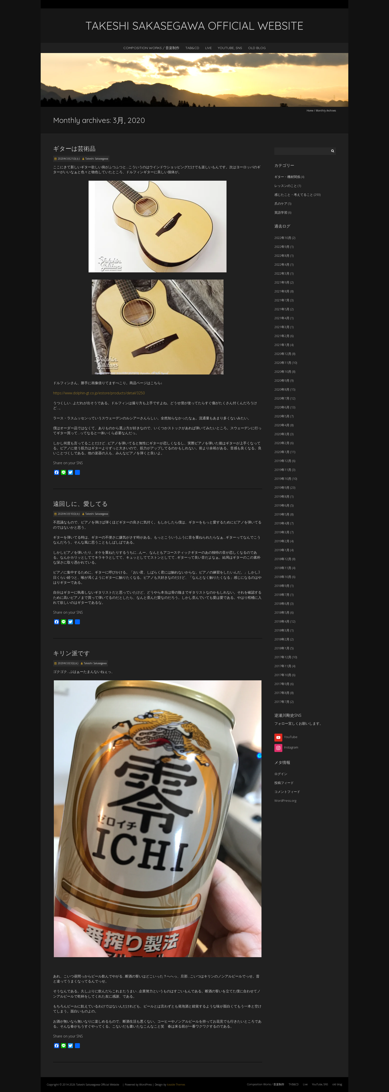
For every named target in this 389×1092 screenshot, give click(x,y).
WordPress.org (285, 800)
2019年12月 (282, 461)
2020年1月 (282, 452)
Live (208, 48)
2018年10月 (282, 577)
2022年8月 (282, 255)
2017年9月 (282, 684)
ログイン (280, 774)
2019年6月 (282, 505)
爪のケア (280, 203)
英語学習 (280, 212)
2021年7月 (282, 300)
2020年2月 (282, 443)
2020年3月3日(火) (68, 663)
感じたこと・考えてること (293, 194)
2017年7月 (282, 701)
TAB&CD (192, 48)
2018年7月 (282, 594)
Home (310, 110)
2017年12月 (282, 657)
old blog (257, 48)
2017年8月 (282, 692)
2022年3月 (282, 273)
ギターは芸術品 (74, 148)
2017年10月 (282, 675)
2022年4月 (282, 264)
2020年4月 (282, 425)
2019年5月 (282, 514)
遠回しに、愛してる (80, 503)
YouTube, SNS (230, 48)
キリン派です (71, 653)
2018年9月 (282, 585)
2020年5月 (282, 416)
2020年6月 (282, 407)
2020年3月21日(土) (69, 158)
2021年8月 (282, 291)
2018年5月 (282, 612)
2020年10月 (282, 371)
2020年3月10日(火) (69, 514)
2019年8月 (282, 496)
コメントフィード (287, 791)
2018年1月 (282, 648)
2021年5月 (282, 309)
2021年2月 (282, 336)
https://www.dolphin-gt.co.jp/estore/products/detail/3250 (99, 393)
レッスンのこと (285, 185)
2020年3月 (282, 434)
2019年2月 (282, 541)
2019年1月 (282, 550)
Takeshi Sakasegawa (96, 158)
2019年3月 (282, 532)
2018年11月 (282, 568)
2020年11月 (282, 362)
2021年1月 (282, 345)
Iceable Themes (176, 1084)
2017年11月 (282, 666)
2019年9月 (282, 487)
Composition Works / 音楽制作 (151, 48)
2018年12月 (282, 559)
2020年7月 (282, 398)
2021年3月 (282, 327)
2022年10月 (282, 237)
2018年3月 (282, 630)
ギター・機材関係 (287, 176)
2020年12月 (282, 353)
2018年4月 (282, 621)
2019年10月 (282, 478)
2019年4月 (282, 523)
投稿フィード (284, 782)
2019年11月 (282, 469)
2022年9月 (282, 246)
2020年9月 (282, 380)
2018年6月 (282, 603)
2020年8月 (282, 389)
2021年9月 (282, 282)
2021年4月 (282, 318)
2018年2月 (282, 639)
